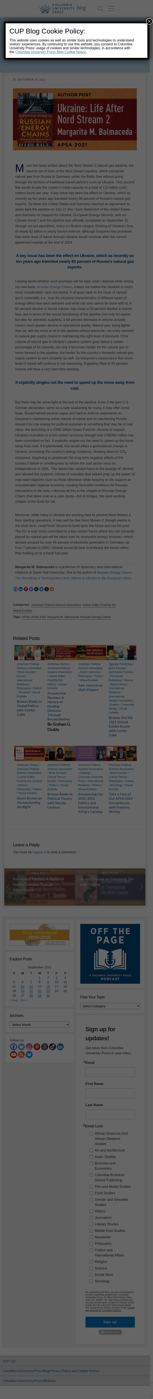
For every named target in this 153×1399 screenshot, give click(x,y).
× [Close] (149, 21)
